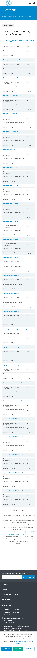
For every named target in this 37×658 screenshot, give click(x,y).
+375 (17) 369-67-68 (11, 609)
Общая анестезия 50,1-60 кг (11, 275)
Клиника (5, 585)
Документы (6, 599)
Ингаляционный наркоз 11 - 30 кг (12, 95)
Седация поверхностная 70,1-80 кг (13, 490)
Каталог (4, 590)
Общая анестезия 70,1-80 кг (11, 311)
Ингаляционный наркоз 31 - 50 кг (12, 113)
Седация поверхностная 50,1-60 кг (13, 454)
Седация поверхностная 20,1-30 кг (13, 400)
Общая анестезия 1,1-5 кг (10, 167)
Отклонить (29, 648)
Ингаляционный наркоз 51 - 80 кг (12, 131)
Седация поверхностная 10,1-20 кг (13, 383)
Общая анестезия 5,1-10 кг (10, 185)
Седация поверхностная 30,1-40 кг (13, 418)
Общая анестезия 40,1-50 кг (11, 257)
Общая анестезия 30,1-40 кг (11, 239)
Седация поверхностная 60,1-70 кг (13, 472)
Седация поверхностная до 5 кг (12, 347)
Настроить (7, 648)
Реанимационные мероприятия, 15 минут (15, 329)
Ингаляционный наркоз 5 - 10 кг (12, 78)
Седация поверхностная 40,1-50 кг (13, 436)
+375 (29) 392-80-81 (11, 612)
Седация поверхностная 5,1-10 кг (13, 365)
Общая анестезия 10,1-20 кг (11, 203)
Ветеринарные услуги (10, 594)
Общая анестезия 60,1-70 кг (11, 293)
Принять (18, 648)
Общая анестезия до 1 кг (10, 149)
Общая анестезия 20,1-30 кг (11, 221)
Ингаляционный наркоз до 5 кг (12, 60)
